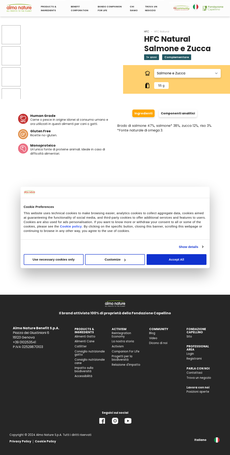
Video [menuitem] (153, 338)
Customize (115, 259)
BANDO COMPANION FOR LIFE (110, 8)
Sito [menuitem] (189, 337)
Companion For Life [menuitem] (125, 351)
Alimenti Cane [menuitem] (85, 341)
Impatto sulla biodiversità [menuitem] (84, 369)
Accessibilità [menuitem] (83, 376)
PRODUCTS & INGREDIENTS (48, 8)
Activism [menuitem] (118, 346)
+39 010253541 (24, 342)
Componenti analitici (178, 113)
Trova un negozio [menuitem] (199, 378)
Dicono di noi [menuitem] (158, 343)
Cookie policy (71, 226)
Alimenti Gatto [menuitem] (85, 337)
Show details (188, 247)
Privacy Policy (20, 441)
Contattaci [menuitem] (194, 373)
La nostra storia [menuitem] (123, 341)
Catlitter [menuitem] (81, 346)
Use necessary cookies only (54, 259)
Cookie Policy (45, 441)
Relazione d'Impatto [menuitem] (126, 365)
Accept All (176, 259)
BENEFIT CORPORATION (79, 8)
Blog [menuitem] (152, 333)
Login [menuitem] (190, 354)
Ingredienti (143, 113)
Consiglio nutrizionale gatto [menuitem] (90, 353)
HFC (146, 31)
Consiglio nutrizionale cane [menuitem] (90, 361)
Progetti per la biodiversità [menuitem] (122, 358)
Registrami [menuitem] (194, 359)
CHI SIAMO (134, 8)
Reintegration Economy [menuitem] (121, 335)
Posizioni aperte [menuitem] (198, 392)
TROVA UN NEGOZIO (151, 8)
